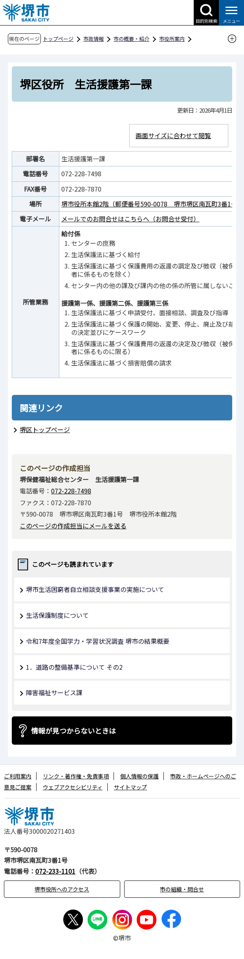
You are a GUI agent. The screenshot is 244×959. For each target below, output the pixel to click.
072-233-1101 (55, 871)
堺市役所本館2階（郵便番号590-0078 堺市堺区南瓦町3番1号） (152, 203)
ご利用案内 (17, 776)
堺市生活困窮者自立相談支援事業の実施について (95, 589)
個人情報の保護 (139, 776)
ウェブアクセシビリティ (73, 787)
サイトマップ (130, 787)
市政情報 (93, 38)
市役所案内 (172, 38)
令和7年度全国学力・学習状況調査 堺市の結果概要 (97, 641)
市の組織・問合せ (182, 889)
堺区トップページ (45, 429)
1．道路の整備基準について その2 (74, 667)
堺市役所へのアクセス (62, 889)
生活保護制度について (57, 615)
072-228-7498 (71, 490)
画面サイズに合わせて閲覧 (173, 135)
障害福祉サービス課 (54, 692)
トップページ (58, 38)
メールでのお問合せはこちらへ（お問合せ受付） (130, 218)
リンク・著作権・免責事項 (76, 776)
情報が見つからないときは (73, 730)
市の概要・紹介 (131, 38)
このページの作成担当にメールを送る (73, 525)
